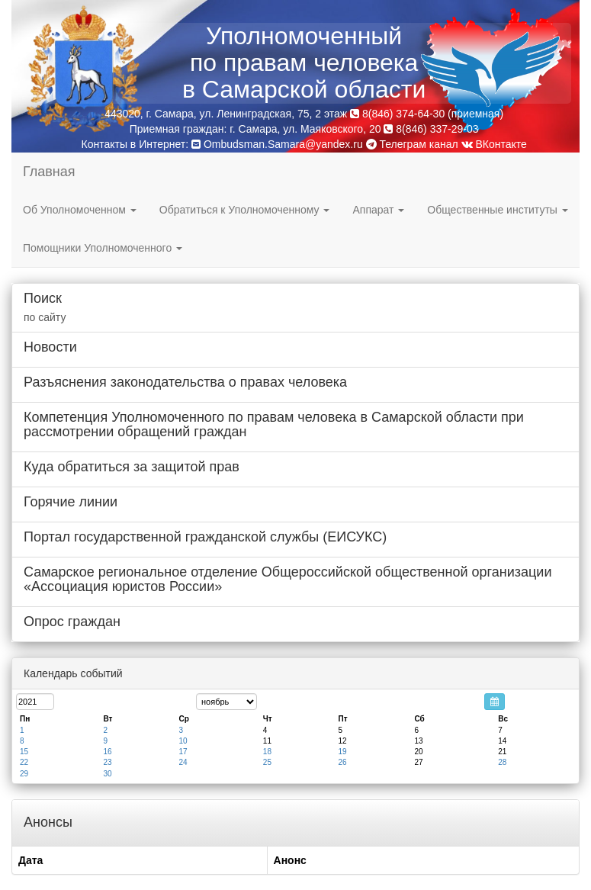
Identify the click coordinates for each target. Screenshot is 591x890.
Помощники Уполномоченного (102, 248)
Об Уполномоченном (80, 210)
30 (107, 774)
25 (267, 762)
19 (342, 751)
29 (24, 774)
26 (342, 762)
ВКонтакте (494, 144)
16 (107, 751)
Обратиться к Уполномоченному (244, 210)
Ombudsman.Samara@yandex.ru (283, 144)
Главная (49, 171)
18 (267, 751)
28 (502, 762)
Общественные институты (497, 210)
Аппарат (378, 210)
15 (24, 751)
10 (183, 741)
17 (183, 751)
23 (107, 762)
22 (24, 762)
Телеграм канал (412, 144)
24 (183, 762)
